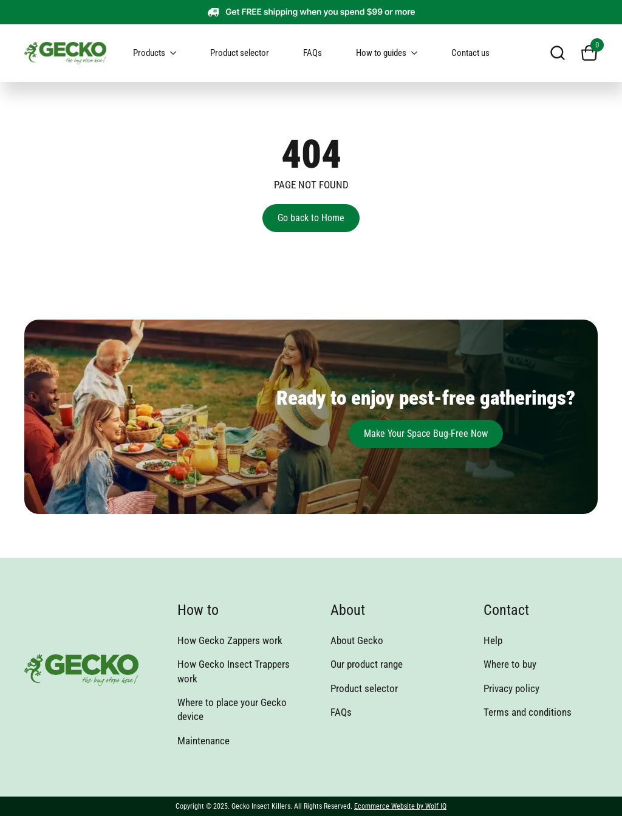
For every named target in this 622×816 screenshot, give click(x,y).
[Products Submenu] (178, 53)
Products (149, 52)
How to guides (381, 52)
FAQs (312, 52)
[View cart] (589, 52)
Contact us (470, 52)
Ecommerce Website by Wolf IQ (400, 806)
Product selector (239, 52)
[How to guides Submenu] (419, 53)
